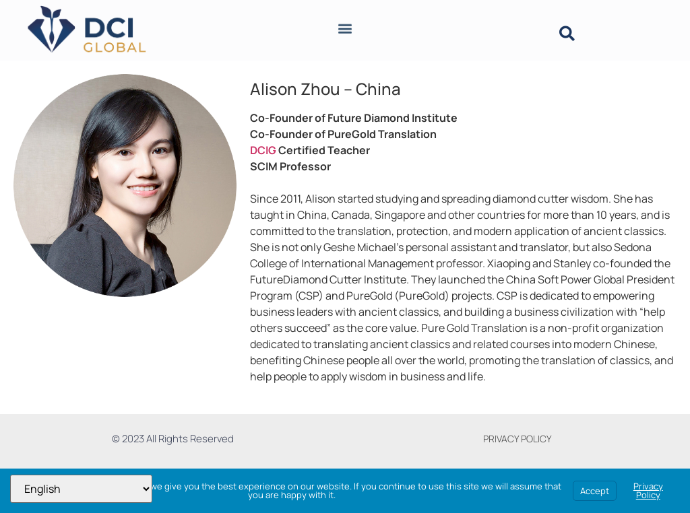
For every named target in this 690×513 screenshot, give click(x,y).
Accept (594, 491)
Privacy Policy (648, 490)
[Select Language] (81, 489)
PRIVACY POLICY (517, 438)
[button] (345, 24)
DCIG (263, 150)
